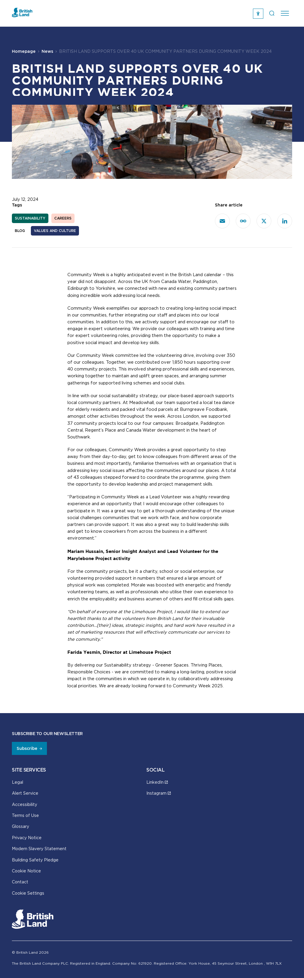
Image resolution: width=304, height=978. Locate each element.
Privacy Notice (27, 837)
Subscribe (27, 748)
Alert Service (25, 793)
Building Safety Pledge (35, 859)
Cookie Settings (28, 893)
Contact (20, 881)
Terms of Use (25, 815)
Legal (17, 782)
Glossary (20, 826)
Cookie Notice (26, 870)
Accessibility (24, 804)
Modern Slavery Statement (39, 848)
